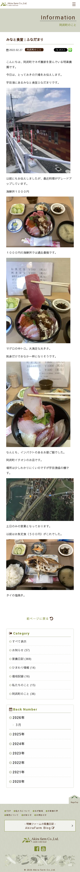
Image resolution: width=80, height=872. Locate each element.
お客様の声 (52, 811)
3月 (18, 724)
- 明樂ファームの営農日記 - (40, 826)
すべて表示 (19, 641)
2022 (17, 762)
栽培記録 (18, 676)
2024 (17, 744)
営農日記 (18, 659)
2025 (17, 734)
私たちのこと (20, 685)
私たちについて (22, 811)
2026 (17, 717)
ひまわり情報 (20, 667)
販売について (11, 815)
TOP (7, 811)
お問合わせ (40, 815)
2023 (17, 753)
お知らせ (18, 650)
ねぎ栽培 (38, 811)
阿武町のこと (20, 694)
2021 (17, 772)
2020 (17, 781)
